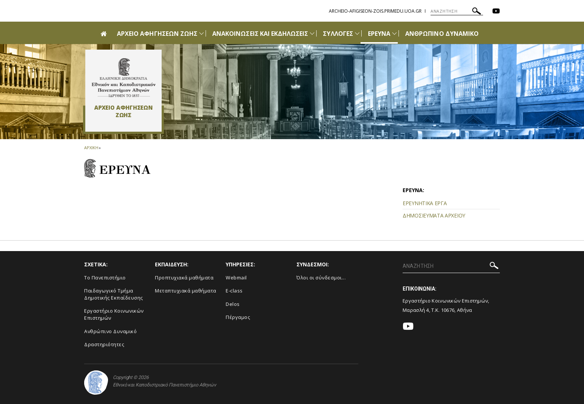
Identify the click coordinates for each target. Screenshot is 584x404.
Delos (233, 304)
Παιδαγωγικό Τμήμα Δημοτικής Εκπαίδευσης (113, 294)
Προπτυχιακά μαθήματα (184, 277)
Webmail (236, 277)
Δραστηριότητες (104, 344)
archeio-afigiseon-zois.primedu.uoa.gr (375, 11)
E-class (234, 290)
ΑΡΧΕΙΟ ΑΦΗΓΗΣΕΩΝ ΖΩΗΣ (157, 33)
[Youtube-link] (496, 12)
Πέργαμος (238, 317)
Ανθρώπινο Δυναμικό (110, 331)
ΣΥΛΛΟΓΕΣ (338, 33)
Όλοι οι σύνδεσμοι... (321, 277)
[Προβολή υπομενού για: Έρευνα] (394, 33)
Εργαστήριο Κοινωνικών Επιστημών (114, 314)
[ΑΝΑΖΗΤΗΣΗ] (457, 11)
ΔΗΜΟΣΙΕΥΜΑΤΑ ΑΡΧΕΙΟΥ (434, 215)
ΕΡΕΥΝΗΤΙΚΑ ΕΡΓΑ (425, 203)
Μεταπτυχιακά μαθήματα (185, 290)
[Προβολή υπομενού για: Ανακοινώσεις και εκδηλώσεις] (312, 33)
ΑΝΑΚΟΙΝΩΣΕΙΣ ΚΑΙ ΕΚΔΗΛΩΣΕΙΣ (260, 33)
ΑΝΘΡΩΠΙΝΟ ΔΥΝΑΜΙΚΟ (442, 33)
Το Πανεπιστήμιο (105, 277)
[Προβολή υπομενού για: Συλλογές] (357, 33)
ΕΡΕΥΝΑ (379, 33)
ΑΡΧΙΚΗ (91, 147)
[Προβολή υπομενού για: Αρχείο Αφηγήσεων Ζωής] (201, 33)
